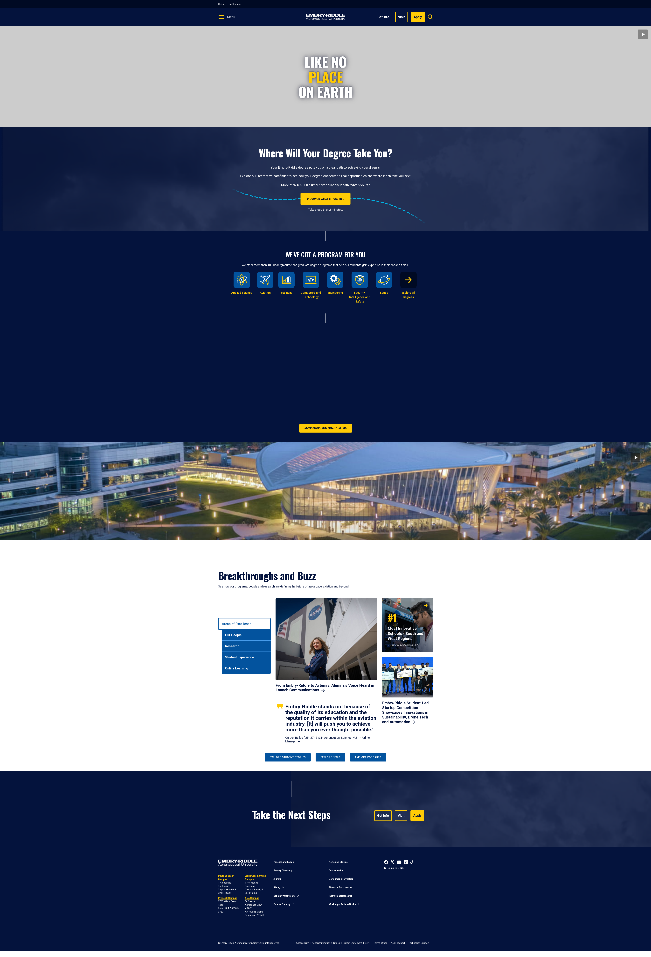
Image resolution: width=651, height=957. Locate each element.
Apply (417, 816)
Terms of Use (380, 943)
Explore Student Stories (288, 757)
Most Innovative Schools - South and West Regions (405, 625)
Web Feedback (397, 943)
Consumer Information (341, 879)
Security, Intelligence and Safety (359, 297)
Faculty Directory (282, 870)
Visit (401, 17)
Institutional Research (341, 896)
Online (221, 4)
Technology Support (419, 943)
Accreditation (336, 870)
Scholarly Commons (284, 896)
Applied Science (241, 292)
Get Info (383, 17)
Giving (276, 887)
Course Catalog (282, 904)
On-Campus (235, 4)
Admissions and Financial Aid (325, 428)
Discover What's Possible (325, 198)
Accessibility (302, 943)
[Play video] (643, 34)
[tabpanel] (354, 670)
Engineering (335, 292)
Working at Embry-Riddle (342, 904)
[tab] (244, 624)
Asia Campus (252, 898)
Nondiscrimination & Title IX (326, 943)
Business (286, 292)
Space (384, 292)
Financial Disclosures (340, 887)
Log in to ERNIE (396, 868)
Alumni (277, 879)
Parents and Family (283, 862)
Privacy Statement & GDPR (356, 943)
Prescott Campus (227, 898)
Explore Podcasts (368, 757)
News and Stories (338, 862)
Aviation (265, 292)
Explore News (330, 757)
